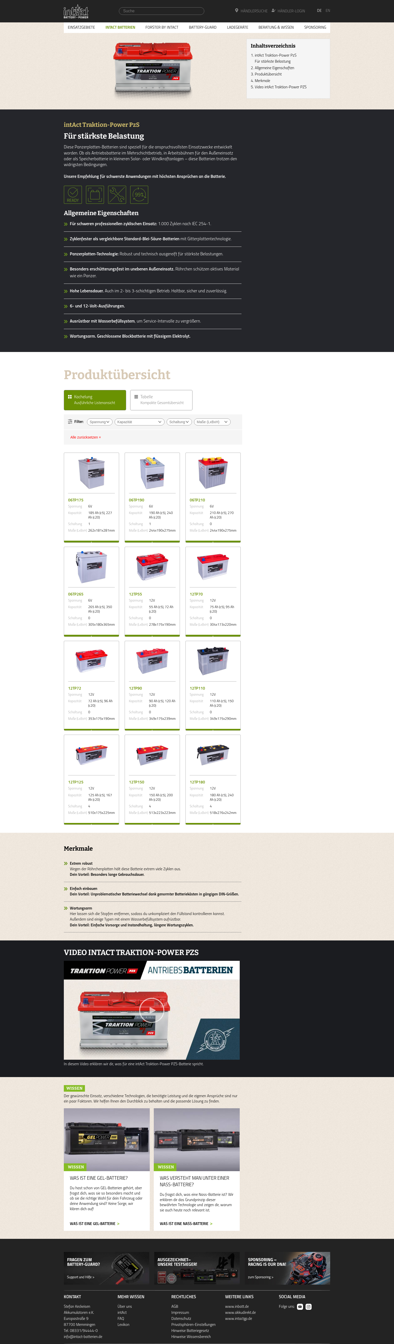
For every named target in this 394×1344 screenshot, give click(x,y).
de (319, 11)
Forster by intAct (161, 28)
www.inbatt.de (237, 1307)
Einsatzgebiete (81, 28)
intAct (122, 1313)
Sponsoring (315, 28)
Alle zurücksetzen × (85, 437)
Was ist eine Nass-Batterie (184, 1224)
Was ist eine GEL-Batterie (92, 1224)
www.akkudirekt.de (240, 1313)
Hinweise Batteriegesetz (190, 1331)
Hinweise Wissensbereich (191, 1337)
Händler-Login (288, 10)
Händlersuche (251, 10)
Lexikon (123, 1325)
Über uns (125, 1307)
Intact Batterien (120, 28)
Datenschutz (181, 1319)
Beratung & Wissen (276, 28)
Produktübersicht (268, 74)
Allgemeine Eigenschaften (274, 68)
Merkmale (262, 81)
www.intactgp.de (238, 1319)
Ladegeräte (237, 28)
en (328, 11)
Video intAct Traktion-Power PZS (281, 87)
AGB (174, 1307)
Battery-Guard (203, 28)
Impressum (180, 1313)
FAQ (121, 1319)
